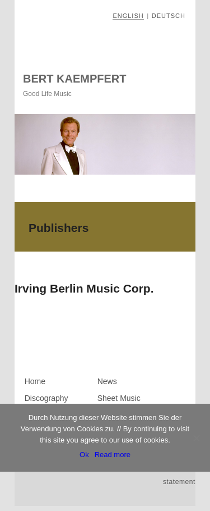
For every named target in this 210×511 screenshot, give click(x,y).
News (107, 381)
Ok (84, 454)
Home (35, 381)
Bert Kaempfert (74, 78)
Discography (46, 398)
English (128, 15)
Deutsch (168, 15)
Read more (112, 454)
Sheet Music (119, 398)
